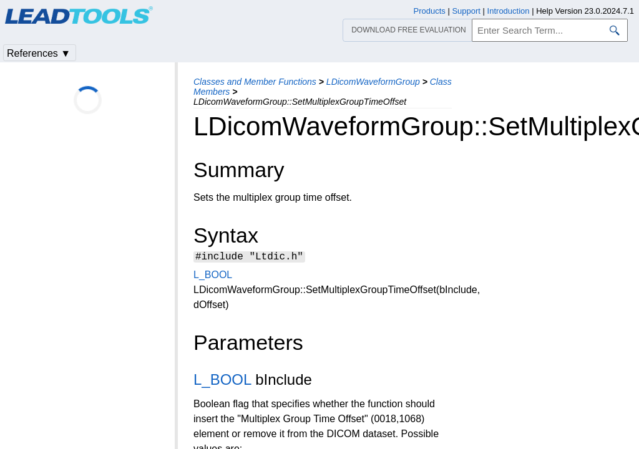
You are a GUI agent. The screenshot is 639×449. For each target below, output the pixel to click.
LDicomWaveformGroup (373, 82)
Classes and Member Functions (254, 82)
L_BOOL (212, 276)
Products (430, 11)
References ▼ (39, 53)
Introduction (508, 11)
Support (466, 11)
